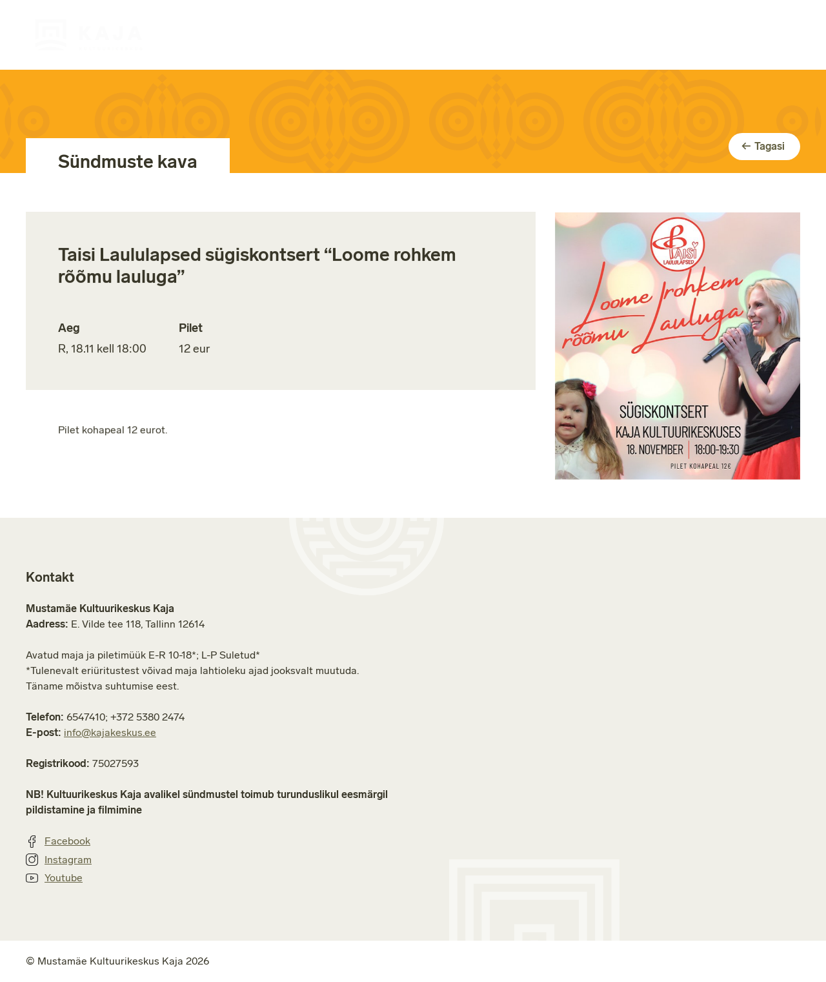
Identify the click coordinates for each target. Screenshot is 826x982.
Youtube (54, 878)
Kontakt (781, 34)
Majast (574, 34)
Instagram (59, 860)
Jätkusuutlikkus (675, 34)
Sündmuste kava (261, 34)
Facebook (58, 841)
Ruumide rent (478, 34)
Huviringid (374, 34)
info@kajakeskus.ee (110, 732)
